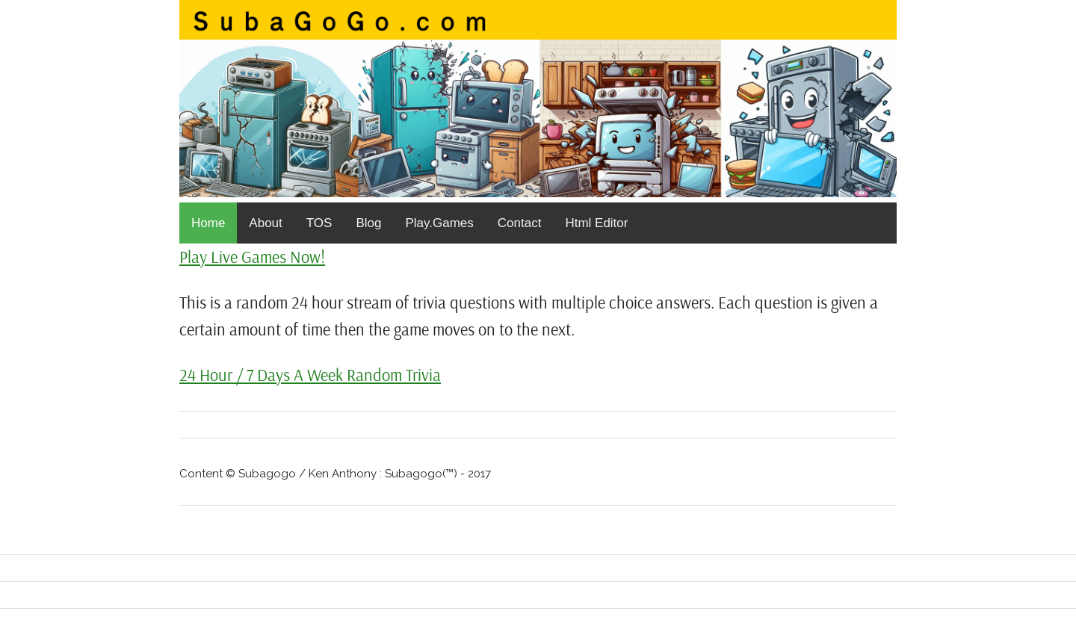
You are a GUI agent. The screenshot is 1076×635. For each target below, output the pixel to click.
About (265, 223)
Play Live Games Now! (252, 256)
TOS (319, 223)
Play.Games (439, 223)
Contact (520, 223)
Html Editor (596, 223)
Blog (368, 223)
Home (208, 223)
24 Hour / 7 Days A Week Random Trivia (310, 374)
